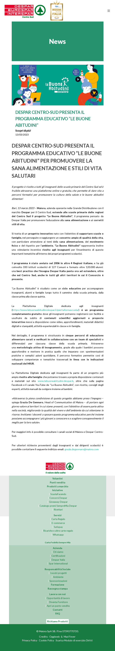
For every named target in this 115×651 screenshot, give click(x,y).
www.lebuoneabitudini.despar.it (55, 380)
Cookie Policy (46, 640)
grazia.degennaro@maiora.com (82, 449)
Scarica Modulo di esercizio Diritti (74, 640)
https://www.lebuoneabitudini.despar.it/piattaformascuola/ (45, 309)
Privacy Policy (29, 640)
